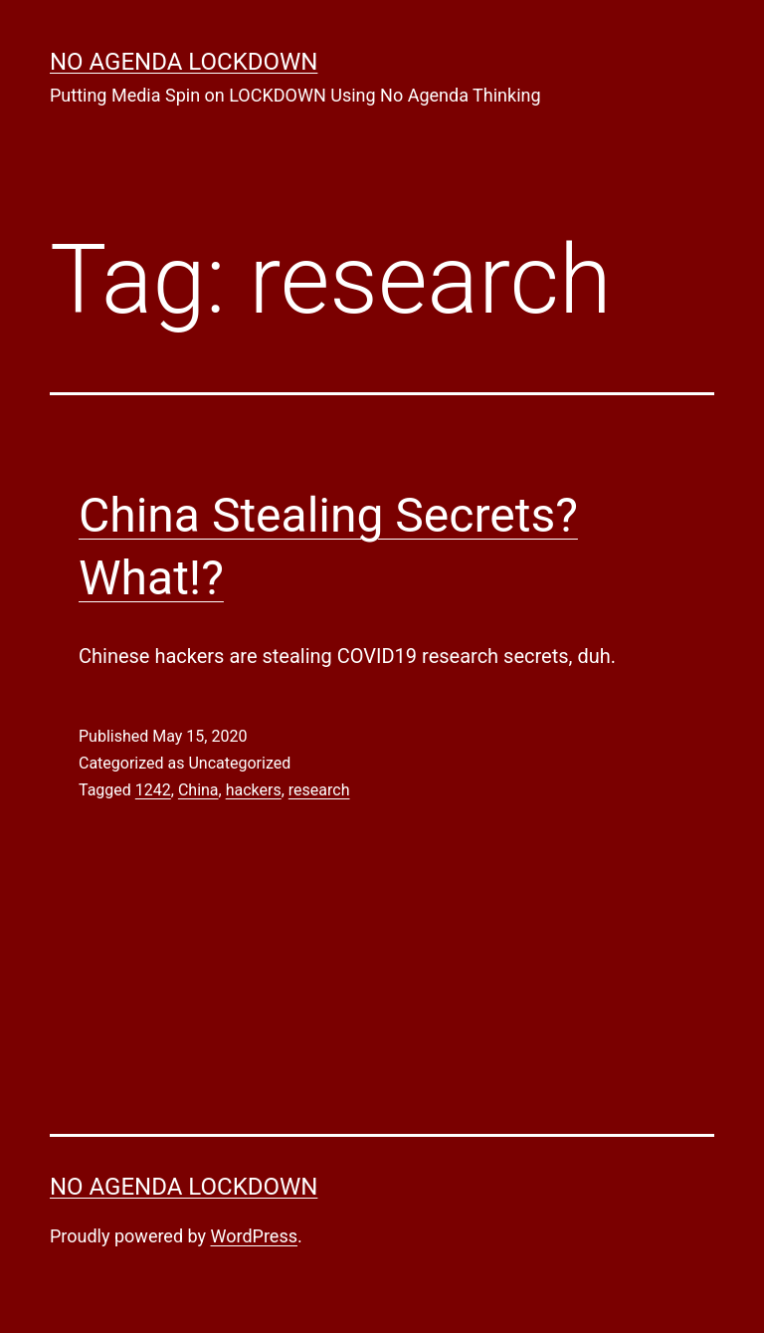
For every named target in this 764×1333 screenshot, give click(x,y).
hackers (254, 789)
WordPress (254, 1235)
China (198, 789)
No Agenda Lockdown (183, 62)
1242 (153, 789)
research (319, 789)
